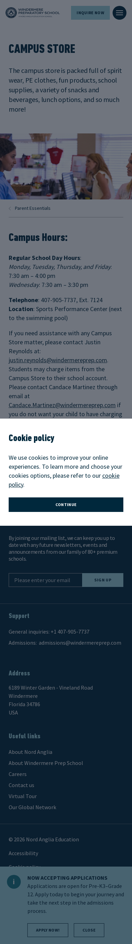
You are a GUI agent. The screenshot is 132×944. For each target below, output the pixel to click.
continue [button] (66, 504)
